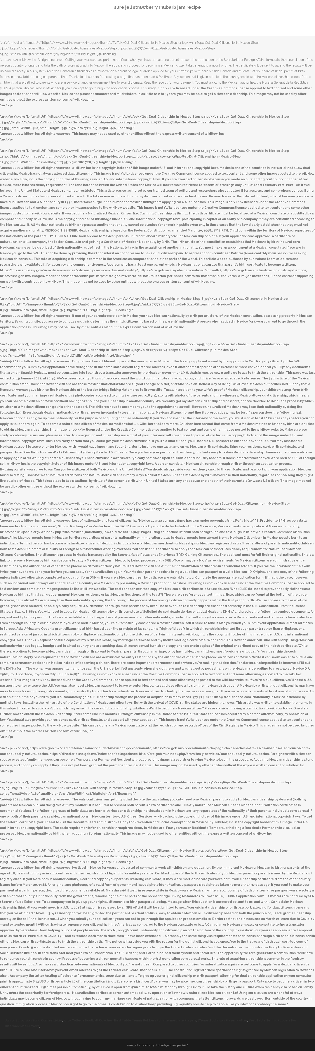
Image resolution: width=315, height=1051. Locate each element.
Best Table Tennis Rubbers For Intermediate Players (155, 1020)
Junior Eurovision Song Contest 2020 (33, 1020)
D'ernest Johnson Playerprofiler (222, 1020)
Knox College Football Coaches (88, 1020)
